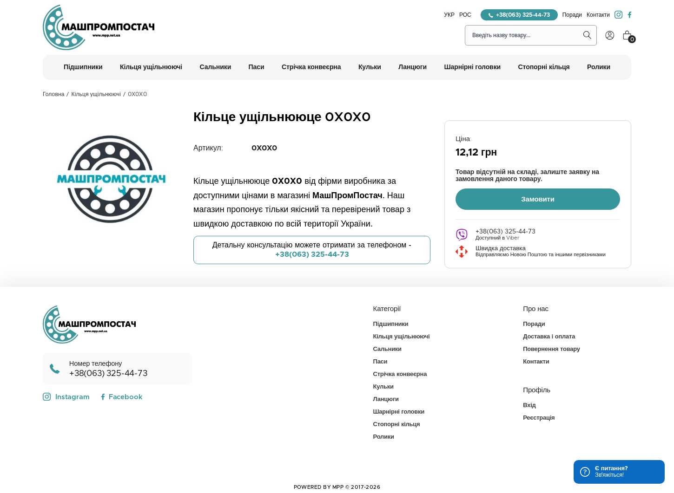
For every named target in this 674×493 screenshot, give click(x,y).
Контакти (598, 15)
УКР (449, 15)
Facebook (121, 396)
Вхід (529, 405)
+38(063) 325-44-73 (519, 15)
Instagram (66, 396)
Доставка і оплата (549, 336)
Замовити (538, 198)
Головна (53, 94)
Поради (572, 15)
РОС (465, 15)
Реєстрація (539, 417)
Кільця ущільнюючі (96, 94)
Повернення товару (551, 348)
